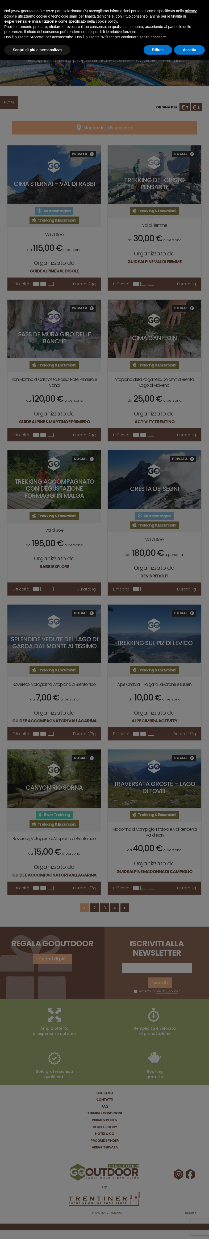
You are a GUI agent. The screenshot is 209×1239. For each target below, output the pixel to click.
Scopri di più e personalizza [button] (37, 50)
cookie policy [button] (106, 21)
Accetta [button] (189, 50)
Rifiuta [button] (158, 50)
